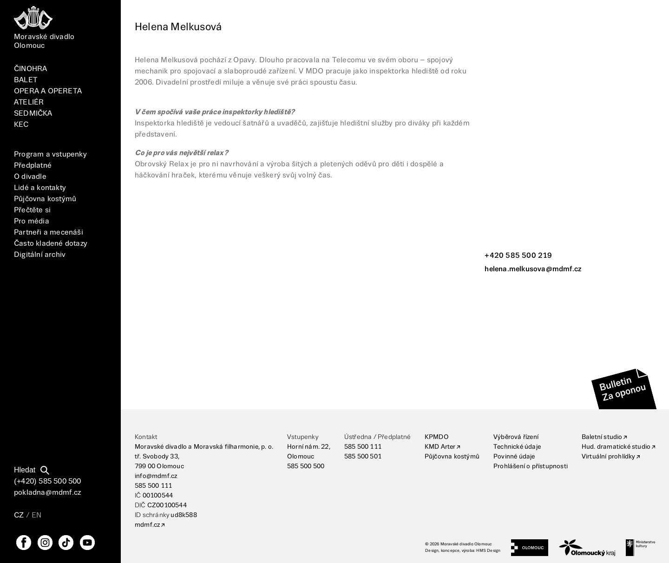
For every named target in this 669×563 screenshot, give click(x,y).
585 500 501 (362, 456)
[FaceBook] (23, 542)
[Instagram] (45, 542)
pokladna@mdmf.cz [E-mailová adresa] (47, 493)
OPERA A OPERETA (48, 91)
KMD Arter (440, 447)
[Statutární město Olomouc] (529, 547)
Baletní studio (602, 437)
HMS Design (488, 551)
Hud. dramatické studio (616, 447)
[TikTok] (66, 542)
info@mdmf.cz (156, 476)
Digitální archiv (40, 255)
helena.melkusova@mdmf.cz (533, 269)
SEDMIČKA (33, 114)
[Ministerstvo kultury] (640, 547)
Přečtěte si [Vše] (32, 210)
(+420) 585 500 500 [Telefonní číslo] (47, 481)
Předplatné (33, 166)
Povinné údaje (514, 456)
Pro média (31, 221)
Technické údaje (517, 447)
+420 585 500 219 (518, 256)
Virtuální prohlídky (609, 456)
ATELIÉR (29, 102)
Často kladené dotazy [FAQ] (50, 244)
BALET (25, 80)
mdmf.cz (147, 525)
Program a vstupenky (50, 154)
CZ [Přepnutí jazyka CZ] (19, 515)
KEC (21, 125)
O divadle (30, 177)
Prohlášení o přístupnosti (530, 466)
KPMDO (437, 437)
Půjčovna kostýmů (45, 199)
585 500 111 (153, 486)
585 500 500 (305, 466)
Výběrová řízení (515, 437)
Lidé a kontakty (40, 188)
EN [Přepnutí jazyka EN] (36, 515)
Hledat (24, 470)
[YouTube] (87, 542)
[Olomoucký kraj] (587, 547)
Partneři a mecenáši (48, 232)
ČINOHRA (30, 69)
